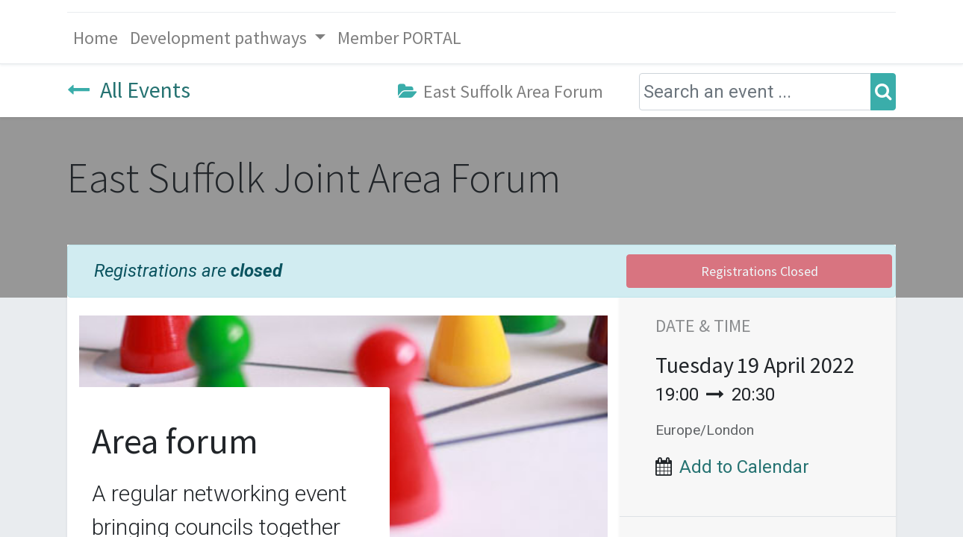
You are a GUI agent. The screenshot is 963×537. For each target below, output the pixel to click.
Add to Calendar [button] (744, 466)
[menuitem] (95, 38)
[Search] (883, 91)
